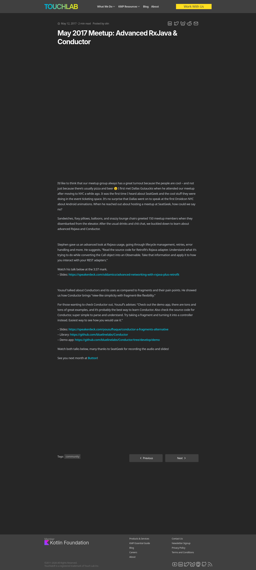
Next (182, 458)
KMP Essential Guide (139, 543)
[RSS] (210, 564)
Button (92, 358)
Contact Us (177, 538)
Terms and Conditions (183, 552)
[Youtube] (175, 564)
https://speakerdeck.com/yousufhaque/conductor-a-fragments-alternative (118, 329)
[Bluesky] (192, 564)
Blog (146, 6)
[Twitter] (186, 564)
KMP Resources (129, 6)
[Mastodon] (198, 564)
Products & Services (139, 538)
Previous (146, 458)
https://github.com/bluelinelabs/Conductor (99, 334)
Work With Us (194, 6)
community (72, 456)
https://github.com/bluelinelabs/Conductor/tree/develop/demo (117, 340)
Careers (133, 552)
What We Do (106, 6)
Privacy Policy (178, 547)
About (155, 6)
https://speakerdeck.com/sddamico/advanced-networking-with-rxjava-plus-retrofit (124, 274)
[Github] (204, 564)
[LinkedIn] (181, 564)
